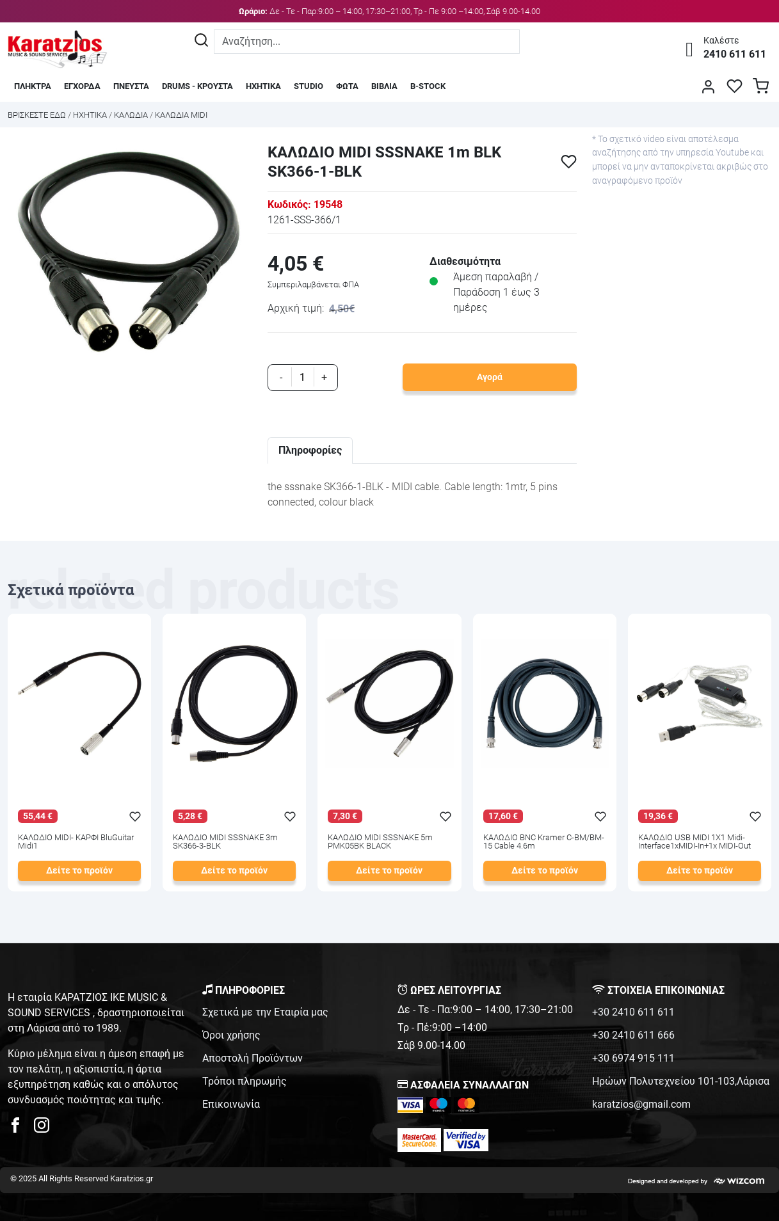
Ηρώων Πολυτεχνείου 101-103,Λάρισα (680, 1081)
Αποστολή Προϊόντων (252, 1058)
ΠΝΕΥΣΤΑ (131, 86)
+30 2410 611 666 (633, 1035)
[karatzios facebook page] (20, 1128)
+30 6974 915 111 (633, 1058)
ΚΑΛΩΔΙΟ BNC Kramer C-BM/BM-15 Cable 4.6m (543, 842)
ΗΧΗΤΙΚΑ (263, 86)
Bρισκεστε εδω (38, 115)
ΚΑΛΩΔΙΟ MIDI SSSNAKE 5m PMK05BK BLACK (380, 842)
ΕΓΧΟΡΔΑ (82, 86)
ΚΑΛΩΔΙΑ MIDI (181, 115)
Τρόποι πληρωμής (244, 1081)
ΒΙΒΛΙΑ (384, 86)
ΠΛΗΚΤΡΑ (32, 86)
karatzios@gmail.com (641, 1104)
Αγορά (489, 377)
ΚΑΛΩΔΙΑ (131, 115)
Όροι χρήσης (231, 1035)
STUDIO (308, 86)
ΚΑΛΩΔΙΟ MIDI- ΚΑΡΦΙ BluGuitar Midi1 (76, 842)
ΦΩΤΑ (347, 86)
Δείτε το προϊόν (79, 870)
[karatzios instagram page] (41, 1128)
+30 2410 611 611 (633, 1012)
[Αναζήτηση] (201, 41)
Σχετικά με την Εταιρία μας (265, 1012)
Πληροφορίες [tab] (310, 450)
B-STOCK (428, 86)
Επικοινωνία (231, 1104)
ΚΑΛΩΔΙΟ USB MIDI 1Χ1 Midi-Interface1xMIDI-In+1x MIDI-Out (694, 842)
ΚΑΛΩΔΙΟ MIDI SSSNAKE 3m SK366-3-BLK (225, 842)
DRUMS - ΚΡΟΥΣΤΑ (197, 86)
